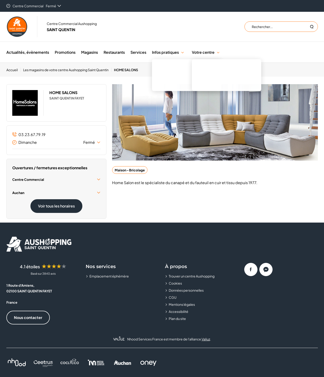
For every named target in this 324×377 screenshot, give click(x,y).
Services (138, 52)
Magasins (89, 52)
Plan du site (177, 318)
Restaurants (114, 52)
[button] (182, 52)
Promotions (65, 52)
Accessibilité (178, 311)
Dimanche (56, 142)
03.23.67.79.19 (29, 134)
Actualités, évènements (27, 52)
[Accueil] (13, 70)
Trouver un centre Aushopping (192, 276)
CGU (173, 297)
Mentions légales (182, 304)
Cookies (175, 283)
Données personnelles (186, 290)
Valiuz (206, 339)
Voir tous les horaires (56, 205)
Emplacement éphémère (109, 276)
